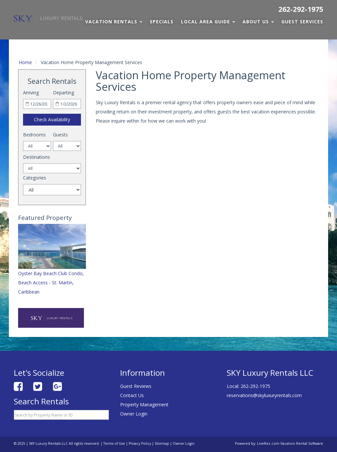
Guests (60, 134)
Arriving (31, 92)
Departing (63, 92)
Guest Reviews (135, 386)
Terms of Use (114, 443)
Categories (34, 178)
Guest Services (302, 21)
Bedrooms (34, 134)
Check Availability (52, 119)
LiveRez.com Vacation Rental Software (290, 443)
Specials (161, 21)
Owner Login (133, 414)
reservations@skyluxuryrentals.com (264, 395)
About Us (258, 21)
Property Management (144, 404)
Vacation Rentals (113, 21)
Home (25, 62)
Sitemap (162, 443)
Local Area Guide (208, 21)
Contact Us (132, 395)
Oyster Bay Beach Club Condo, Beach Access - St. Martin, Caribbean (51, 282)
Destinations (36, 157)
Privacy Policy (140, 443)
